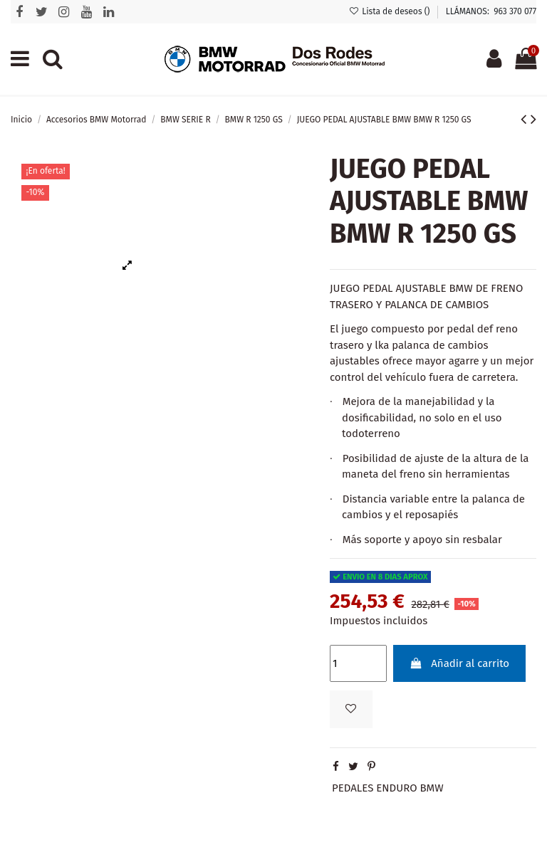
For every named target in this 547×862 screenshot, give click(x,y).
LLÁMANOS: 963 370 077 (491, 11)
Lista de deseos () (390, 11)
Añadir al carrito (459, 663)
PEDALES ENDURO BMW (388, 788)
